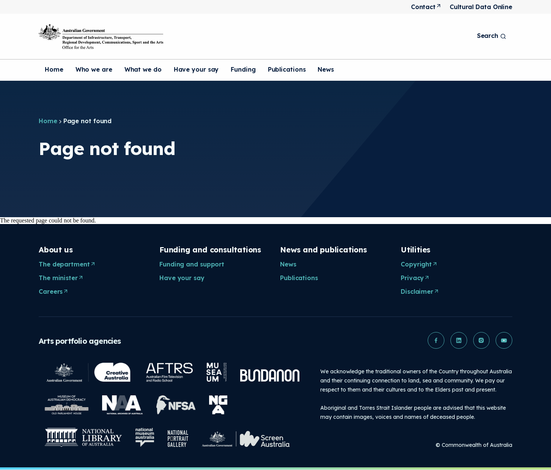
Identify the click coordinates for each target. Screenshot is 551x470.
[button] (435, 340)
